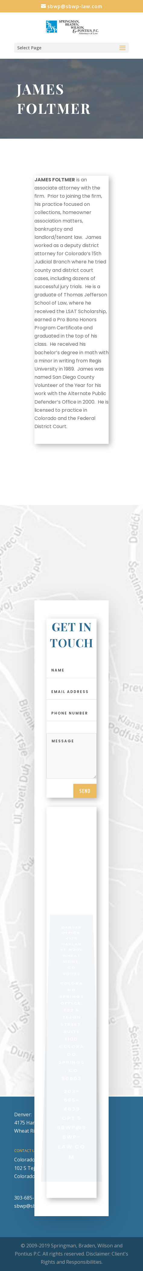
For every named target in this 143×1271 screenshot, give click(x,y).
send (85, 794)
